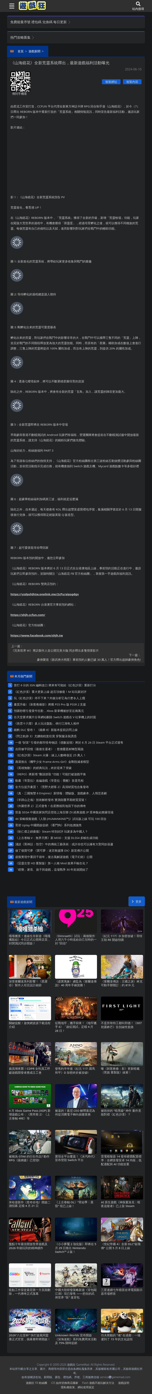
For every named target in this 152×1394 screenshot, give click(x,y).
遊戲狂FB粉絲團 (36, 1383)
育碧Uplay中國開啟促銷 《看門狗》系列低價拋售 (48, 825)
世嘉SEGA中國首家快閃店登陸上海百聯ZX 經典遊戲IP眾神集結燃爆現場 (64, 812)
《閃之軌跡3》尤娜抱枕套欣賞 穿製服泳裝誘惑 (45, 736)
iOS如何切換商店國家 (64, 1383)
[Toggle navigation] (10, 6)
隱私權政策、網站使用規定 (77, 1387)
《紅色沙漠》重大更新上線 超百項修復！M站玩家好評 (50, 692)
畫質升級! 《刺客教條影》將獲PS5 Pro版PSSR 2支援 (50, 704)
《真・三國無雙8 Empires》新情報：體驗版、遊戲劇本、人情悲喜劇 (61, 793)
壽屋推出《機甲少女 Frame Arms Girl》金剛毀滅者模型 (52, 762)
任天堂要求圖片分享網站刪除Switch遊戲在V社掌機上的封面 (55, 717)
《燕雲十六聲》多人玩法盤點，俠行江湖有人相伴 (46, 723)
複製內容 (132, 82)
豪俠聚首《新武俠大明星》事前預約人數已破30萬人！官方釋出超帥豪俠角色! (76, 657)
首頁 (21, 51)
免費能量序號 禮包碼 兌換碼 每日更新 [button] (40, 22)
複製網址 (111, 82)
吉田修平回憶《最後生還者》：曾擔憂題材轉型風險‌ (49, 749)
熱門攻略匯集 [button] (22, 37)
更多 (137, 901)
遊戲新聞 (34, 51)
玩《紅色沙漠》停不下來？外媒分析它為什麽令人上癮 (49, 698)
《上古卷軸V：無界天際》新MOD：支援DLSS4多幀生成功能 (56, 838)
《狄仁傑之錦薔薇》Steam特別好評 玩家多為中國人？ (51, 831)
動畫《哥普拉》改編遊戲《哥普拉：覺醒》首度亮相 (49, 780)
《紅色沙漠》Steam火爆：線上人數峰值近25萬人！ (50, 755)
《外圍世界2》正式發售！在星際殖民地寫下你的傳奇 (50, 806)
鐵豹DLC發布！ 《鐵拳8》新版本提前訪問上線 (46, 730)
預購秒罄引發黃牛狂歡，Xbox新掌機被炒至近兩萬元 (49, 711)
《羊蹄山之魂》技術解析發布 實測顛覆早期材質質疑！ (51, 800)
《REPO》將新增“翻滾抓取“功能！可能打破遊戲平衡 (50, 774)
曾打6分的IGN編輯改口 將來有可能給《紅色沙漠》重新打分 (55, 685)
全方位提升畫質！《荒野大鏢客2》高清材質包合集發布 (52, 787)
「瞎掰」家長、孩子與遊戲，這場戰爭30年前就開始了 (51, 869)
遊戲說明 (123, 1383)
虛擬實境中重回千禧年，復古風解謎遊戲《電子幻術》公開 (53, 857)
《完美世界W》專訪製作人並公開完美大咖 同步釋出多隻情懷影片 (76, 648)
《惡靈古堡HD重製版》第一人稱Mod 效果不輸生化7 (51, 863)
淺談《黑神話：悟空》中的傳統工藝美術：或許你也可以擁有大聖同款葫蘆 (64, 844)
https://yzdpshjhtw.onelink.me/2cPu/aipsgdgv (44, 594)
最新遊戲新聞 (23, 902)
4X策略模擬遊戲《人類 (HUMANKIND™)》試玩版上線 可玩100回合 (60, 819)
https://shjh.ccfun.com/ (27, 615)
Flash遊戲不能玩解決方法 (98, 1383)
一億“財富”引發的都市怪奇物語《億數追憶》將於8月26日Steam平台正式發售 (69, 742)
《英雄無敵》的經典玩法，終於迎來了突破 (43, 768)
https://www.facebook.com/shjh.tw (36, 635)
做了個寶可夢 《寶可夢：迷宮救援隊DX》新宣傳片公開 (52, 850)
